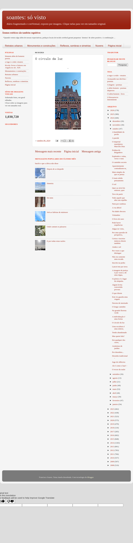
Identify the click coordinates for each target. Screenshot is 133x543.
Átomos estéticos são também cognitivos (21, 33)
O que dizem (117, 293)
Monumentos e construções (41, 46)
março (115, 397)
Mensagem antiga (91, 151)
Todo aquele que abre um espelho (119, 199)
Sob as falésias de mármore (57, 212)
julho (115, 382)
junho (115, 385)
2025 (112, 114)
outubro (116, 129)
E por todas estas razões (56, 241)
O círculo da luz (118, 323)
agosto (115, 378)
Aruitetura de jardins (117, 347)
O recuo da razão (118, 369)
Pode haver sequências (117, 224)
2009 (112, 461)
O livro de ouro (118, 219)
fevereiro (116, 400)
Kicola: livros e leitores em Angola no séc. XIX (15, 66)
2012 (112, 450)
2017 (112, 431)
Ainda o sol (116, 247)
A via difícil (116, 208)
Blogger (90, 477)
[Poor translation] (10, 501)
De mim (50, 198)
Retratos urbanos (14, 46)
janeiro (115, 404)
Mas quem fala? (118, 336)
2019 (112, 424)
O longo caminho (119, 307)
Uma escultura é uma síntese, (118, 327)
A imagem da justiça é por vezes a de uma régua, (120, 272)
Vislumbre (116, 215)
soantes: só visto (26, 17)
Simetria (50, 183)
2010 (112, 458)
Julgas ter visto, (118, 229)
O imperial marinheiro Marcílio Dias (118, 144)
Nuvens (99, 46)
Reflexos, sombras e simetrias (75, 46)
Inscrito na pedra (118, 263)
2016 (112, 435)
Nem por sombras (119, 204)
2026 (112, 110)
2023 (112, 409)
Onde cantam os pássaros (56, 227)
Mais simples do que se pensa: (118, 173)
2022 (112, 413)
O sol (114, 184)
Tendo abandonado (119, 332)
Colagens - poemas (114, 85)
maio (115, 389)
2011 (112, 454)
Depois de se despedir (55, 169)
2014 (112, 443)
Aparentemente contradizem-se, (119, 167)
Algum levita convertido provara (117, 287)
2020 (112, 420)
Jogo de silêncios (118, 362)
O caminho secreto (119, 162)
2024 (112, 118)
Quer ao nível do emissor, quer (118, 189)
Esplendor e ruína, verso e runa (119, 157)
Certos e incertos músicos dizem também (119, 240)
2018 (112, 428)
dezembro (117, 121)
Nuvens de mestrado (120, 303)
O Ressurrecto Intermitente (112, 98)
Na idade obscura (119, 211)
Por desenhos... (118, 352)
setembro (116, 374)
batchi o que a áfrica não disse (46, 163)
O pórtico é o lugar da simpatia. (119, 280)
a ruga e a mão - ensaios (116, 75)
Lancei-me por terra (119, 267)
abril (115, 393)
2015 (112, 439)
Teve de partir (117, 194)
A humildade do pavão (118, 133)
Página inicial (114, 46)
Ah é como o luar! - (119, 366)
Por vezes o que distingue (118, 252)
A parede (115, 138)
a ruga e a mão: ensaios (14, 62)
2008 (112, 465)
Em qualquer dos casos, (118, 341)
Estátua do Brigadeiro (117, 151)
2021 (112, 416)
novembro (117, 125)
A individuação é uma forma (118, 318)
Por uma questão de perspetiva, (119, 233)
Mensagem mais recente (48, 151)
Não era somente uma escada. (118, 258)
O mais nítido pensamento (117, 179)
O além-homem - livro (116, 94)
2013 (112, 446)
